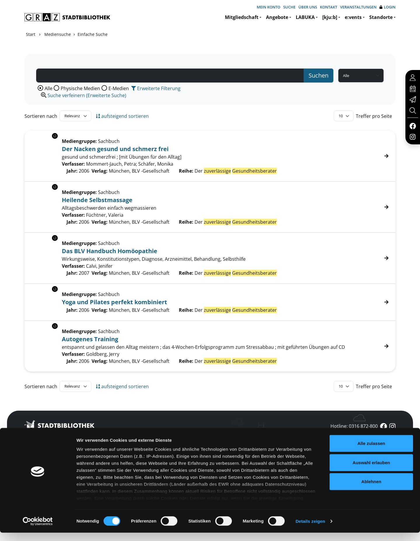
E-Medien (118, 88)
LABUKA (305, 17)
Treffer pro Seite (374, 116)
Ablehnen (371, 490)
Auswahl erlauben (371, 470)
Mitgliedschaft (241, 17)
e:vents (353, 17)
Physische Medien (80, 88)
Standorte (381, 17)
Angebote (277, 17)
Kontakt (328, 7)
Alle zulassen (371, 451)
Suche (289, 7)
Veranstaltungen (358, 7)
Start (30, 34)
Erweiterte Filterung (156, 88)
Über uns (307, 7)
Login (387, 7)
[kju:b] (329, 17)
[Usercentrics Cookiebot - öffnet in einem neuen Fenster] (37, 529)
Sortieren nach (40, 116)
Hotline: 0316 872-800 (354, 426)
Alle (48, 88)
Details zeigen (310, 529)
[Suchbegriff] (170, 76)
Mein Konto (268, 7)
